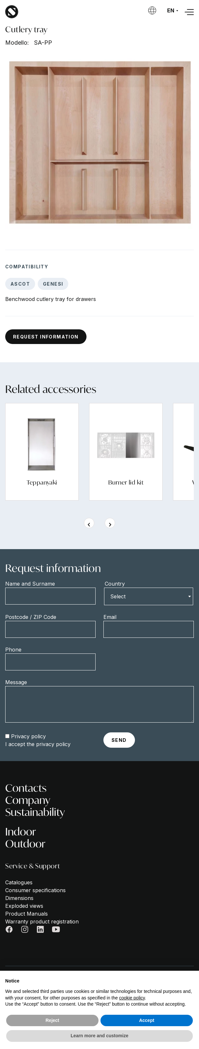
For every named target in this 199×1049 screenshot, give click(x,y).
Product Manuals (26, 913)
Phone (13, 649)
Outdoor (25, 844)
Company (27, 800)
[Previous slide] (89, 523)
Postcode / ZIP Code (30, 617)
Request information (46, 336)
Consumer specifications (35, 890)
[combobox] (148, 596)
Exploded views (24, 906)
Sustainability (35, 812)
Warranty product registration (42, 921)
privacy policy (53, 744)
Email (109, 617)
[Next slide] (110, 523)
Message (16, 682)
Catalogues (19, 882)
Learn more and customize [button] (99, 1035)
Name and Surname (30, 583)
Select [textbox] (118, 596)
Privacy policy (28, 736)
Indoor (20, 832)
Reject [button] (52, 1020)
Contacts (25, 788)
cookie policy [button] (132, 997)
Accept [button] (146, 1020)
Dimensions (19, 898)
